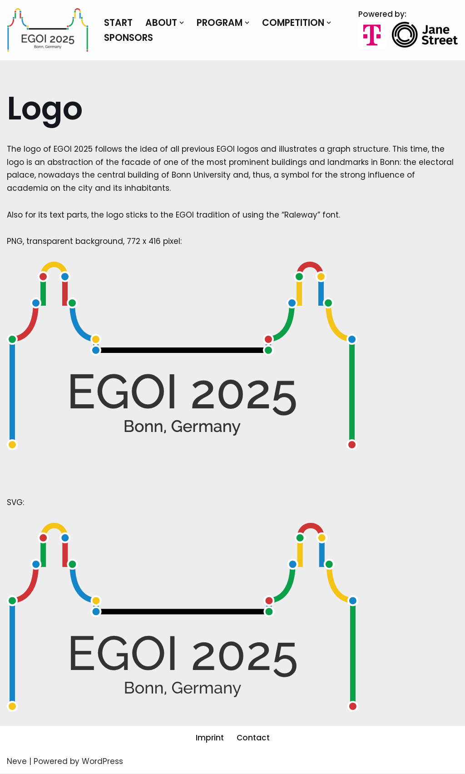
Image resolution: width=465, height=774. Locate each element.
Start (118, 22)
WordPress (102, 761)
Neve (17, 761)
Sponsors (128, 37)
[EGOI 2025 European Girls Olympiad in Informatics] (48, 30)
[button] (182, 22)
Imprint (210, 738)
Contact (253, 738)
